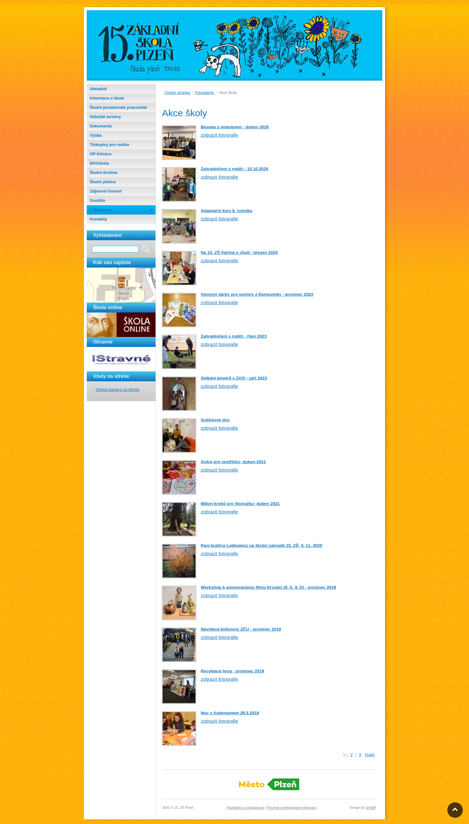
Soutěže (97, 200)
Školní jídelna (103, 181)
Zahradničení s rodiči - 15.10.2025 (234, 168)
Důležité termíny (105, 116)
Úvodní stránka (177, 93)
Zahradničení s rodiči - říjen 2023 (234, 336)
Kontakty (98, 219)
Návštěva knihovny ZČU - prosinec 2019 (241, 629)
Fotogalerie (101, 209)
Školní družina (103, 172)
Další (370, 754)
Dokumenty (101, 126)
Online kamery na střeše (117, 389)
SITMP (371, 807)
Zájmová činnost (106, 191)
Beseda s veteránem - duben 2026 (235, 127)
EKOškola (99, 163)
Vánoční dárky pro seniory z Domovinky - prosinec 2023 (257, 294)
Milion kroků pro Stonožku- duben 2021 (240, 503)
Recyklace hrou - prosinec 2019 (232, 671)
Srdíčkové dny (215, 420)
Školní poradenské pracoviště (118, 107)
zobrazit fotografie (219, 135)
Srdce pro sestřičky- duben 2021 (233, 461)
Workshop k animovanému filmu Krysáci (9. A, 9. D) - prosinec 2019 (268, 587)
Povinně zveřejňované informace (292, 807)
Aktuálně (98, 88)
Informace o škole (107, 98)
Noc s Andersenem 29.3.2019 (230, 713)
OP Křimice (101, 154)
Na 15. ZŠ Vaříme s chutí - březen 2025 (239, 252)
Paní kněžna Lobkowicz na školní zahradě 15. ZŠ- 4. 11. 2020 (261, 545)
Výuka (96, 135)
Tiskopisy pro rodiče (109, 144)
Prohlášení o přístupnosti (245, 807)
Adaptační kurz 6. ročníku (226, 210)
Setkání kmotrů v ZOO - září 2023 (234, 378)
